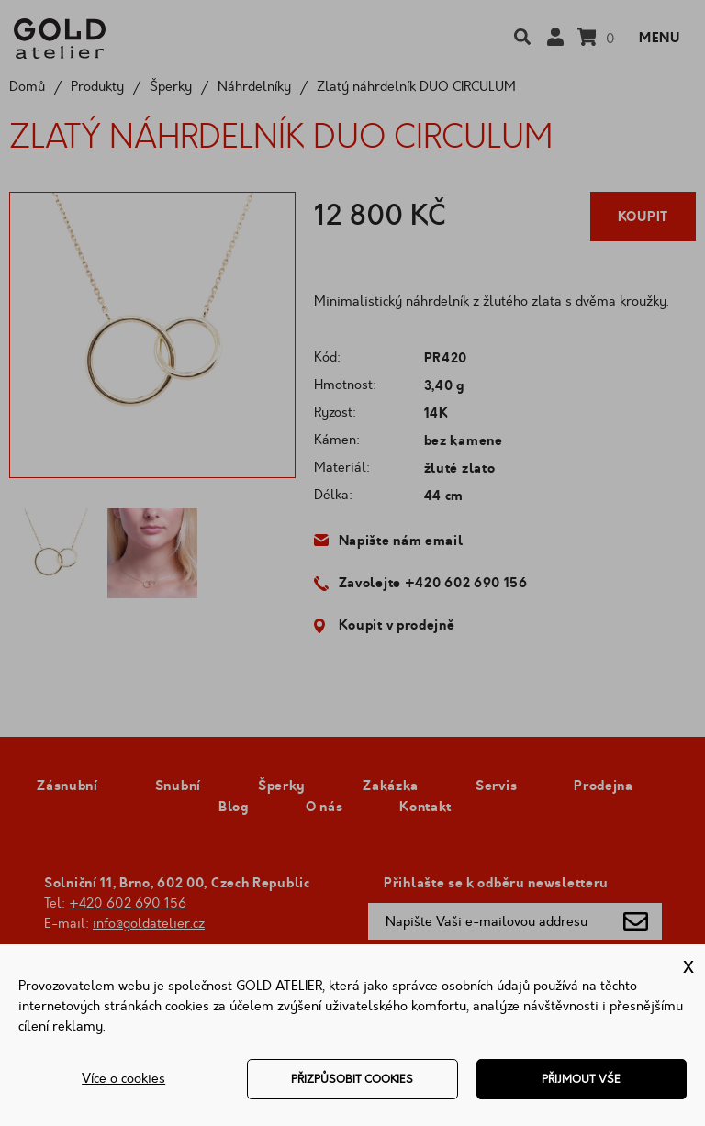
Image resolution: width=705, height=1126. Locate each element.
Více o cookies (123, 1078)
